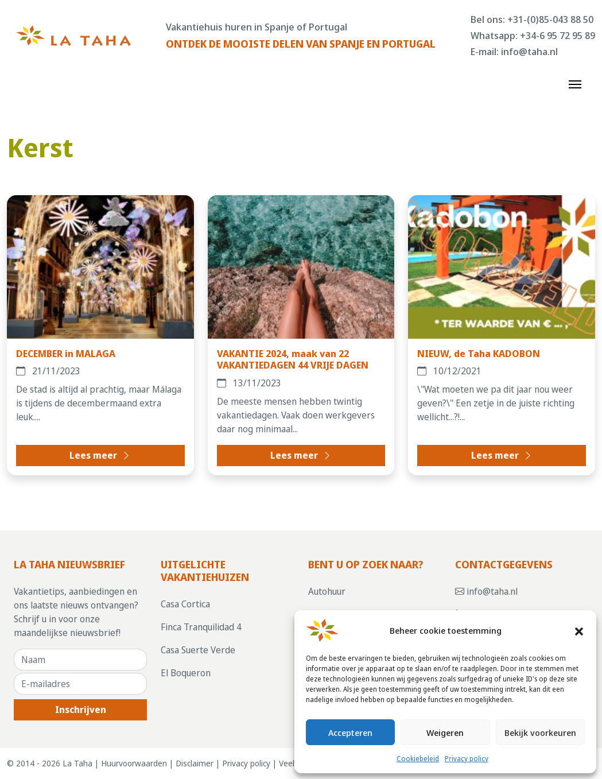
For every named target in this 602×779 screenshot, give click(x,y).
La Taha (77, 763)
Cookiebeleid (418, 759)
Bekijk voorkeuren (540, 732)
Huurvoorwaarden (134, 763)
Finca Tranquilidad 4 (201, 627)
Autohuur (326, 591)
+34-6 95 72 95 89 (557, 35)
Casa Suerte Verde (198, 650)
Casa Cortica (185, 604)
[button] (579, 630)
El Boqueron (186, 672)
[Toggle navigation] (575, 83)
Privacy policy (466, 759)
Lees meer (100, 455)
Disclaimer (194, 763)
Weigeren (445, 732)
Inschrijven (80, 709)
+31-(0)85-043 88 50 (550, 19)
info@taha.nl (529, 51)
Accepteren (350, 732)
